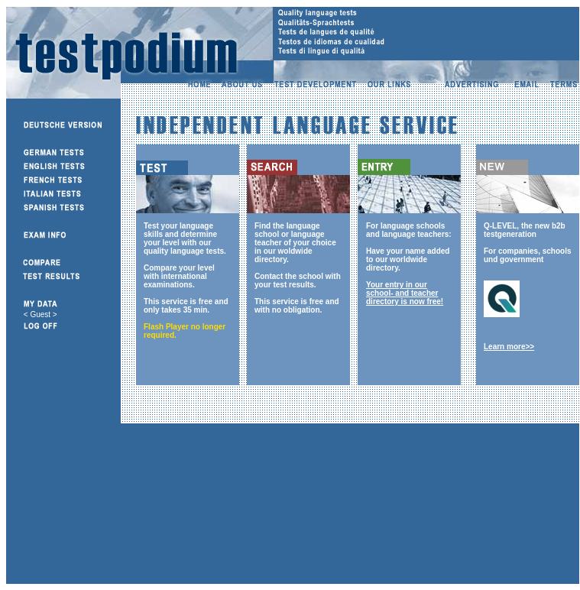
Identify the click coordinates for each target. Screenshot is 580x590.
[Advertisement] (204, 507)
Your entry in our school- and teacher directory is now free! (404, 293)
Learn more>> (509, 346)
